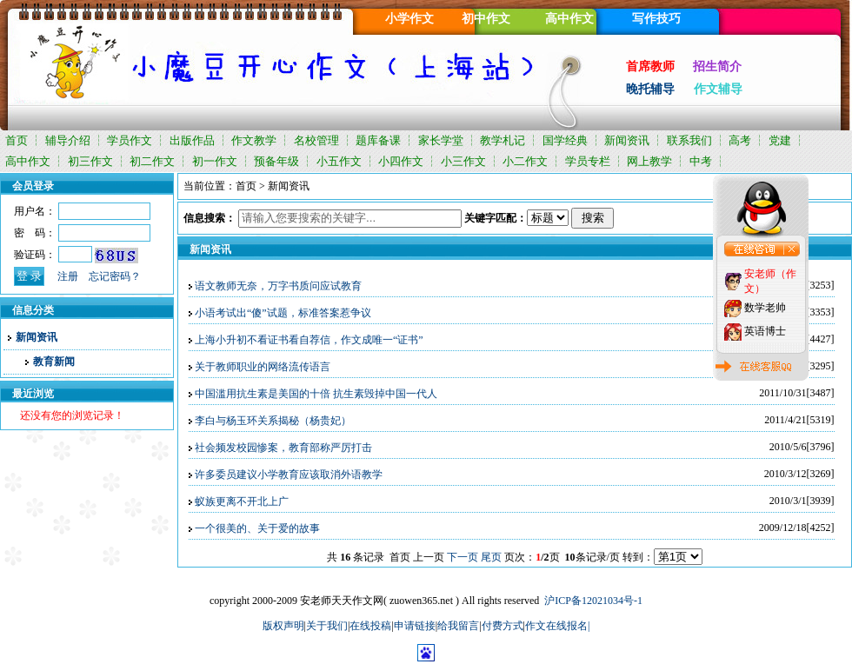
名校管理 (316, 140)
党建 (780, 140)
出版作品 (192, 140)
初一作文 (214, 161)
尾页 (491, 557)
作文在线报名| (557, 626)
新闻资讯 (626, 140)
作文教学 (253, 140)
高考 (740, 140)
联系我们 (689, 140)
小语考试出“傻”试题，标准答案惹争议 (283, 313)
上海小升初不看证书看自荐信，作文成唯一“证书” (309, 340)
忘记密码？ (115, 276)
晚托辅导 (650, 89)
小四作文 (400, 161)
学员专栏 (587, 161)
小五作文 (339, 161)
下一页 (462, 557)
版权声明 (283, 626)
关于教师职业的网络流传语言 (262, 367)
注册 (67, 276)
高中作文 (27, 161)
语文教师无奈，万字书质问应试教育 (278, 286)
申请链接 (415, 626)
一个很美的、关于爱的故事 (257, 528)
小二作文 (525, 161)
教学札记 (502, 140)
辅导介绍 (67, 140)
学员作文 (129, 140)
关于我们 (327, 626)
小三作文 (463, 161)
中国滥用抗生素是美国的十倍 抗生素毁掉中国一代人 (316, 394)
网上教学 (649, 161)
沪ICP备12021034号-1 (593, 600)
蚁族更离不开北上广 (242, 501)
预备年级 (276, 161)
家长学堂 (440, 140)
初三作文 (90, 161)
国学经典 (565, 140)
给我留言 (458, 626)
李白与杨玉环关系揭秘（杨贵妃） (273, 421)
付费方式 (502, 626)
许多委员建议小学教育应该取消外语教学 (289, 474)
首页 (16, 140)
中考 (700, 161)
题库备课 (378, 140)
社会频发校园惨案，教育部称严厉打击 (283, 448)
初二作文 (152, 161)
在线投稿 (370, 626)
